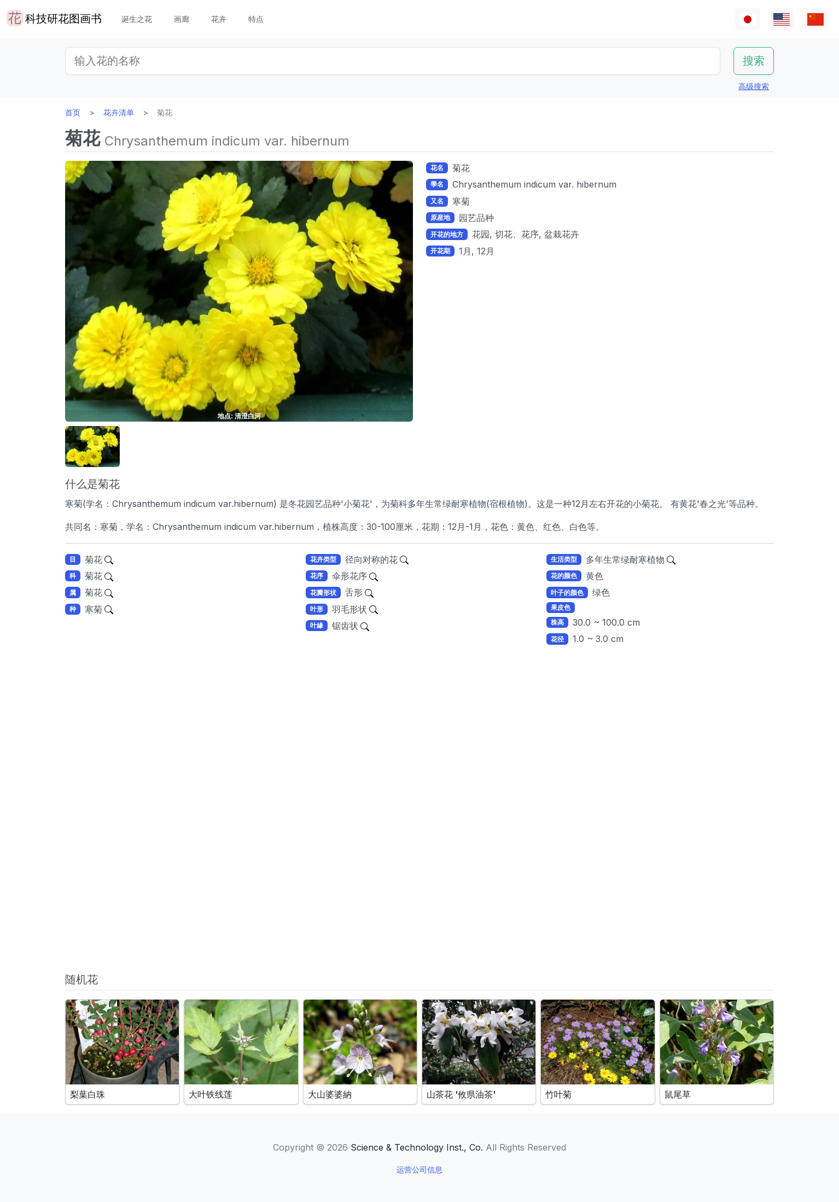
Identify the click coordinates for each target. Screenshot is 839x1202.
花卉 (218, 19)
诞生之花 (136, 19)
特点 (256, 19)
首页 (72, 112)
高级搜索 (753, 86)
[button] (92, 446)
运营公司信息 (419, 1169)
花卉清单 (118, 112)
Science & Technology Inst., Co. (417, 1147)
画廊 (181, 19)
